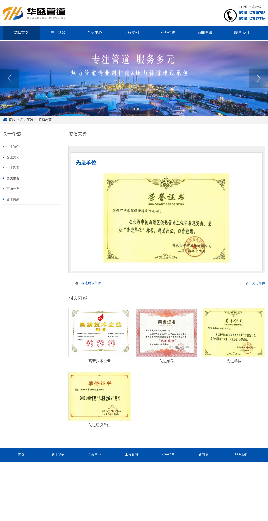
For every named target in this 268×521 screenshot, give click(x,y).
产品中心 (94, 32)
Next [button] (258, 86)
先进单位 (258, 283)
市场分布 (12, 189)
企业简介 (12, 147)
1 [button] (130, 117)
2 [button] (134, 117)
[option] (134, 86)
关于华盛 (57, 32)
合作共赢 (12, 199)
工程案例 (131, 32)
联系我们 (241, 32)
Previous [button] (9, 86)
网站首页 (21, 32)
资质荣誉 (12, 178)
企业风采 (12, 168)
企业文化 (12, 157)
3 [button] (138, 117)
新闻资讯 (205, 32)
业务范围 (168, 32)
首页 (21, 454)
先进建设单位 (91, 283)
